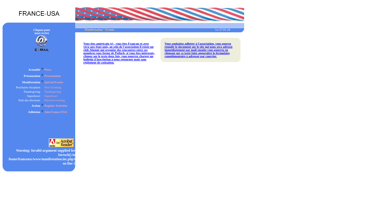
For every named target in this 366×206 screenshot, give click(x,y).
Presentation (52, 76)
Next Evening (52, 87)
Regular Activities (55, 105)
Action (35, 105)
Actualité (34, 69)
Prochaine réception (28, 87)
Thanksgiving (31, 91)
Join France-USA (55, 112)
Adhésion (34, 112)
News (47, 69)
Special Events (53, 82)
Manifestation (31, 82)
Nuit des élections (29, 100)
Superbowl (33, 96)
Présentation (32, 76)
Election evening (54, 100)
